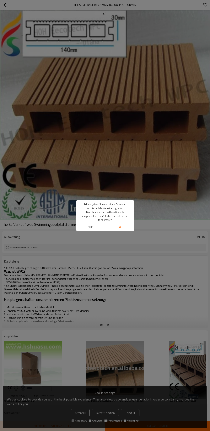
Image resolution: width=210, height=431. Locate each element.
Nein (90, 226)
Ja (119, 226)
